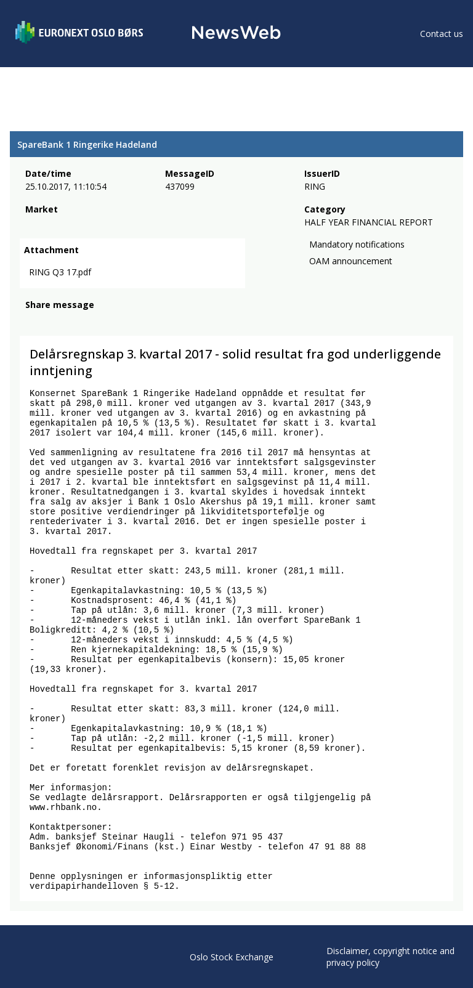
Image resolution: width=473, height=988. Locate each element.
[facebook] (32, 321)
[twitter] (51, 321)
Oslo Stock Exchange (231, 957)
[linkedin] (74, 321)
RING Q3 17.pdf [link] (60, 272)
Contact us (441, 33)
